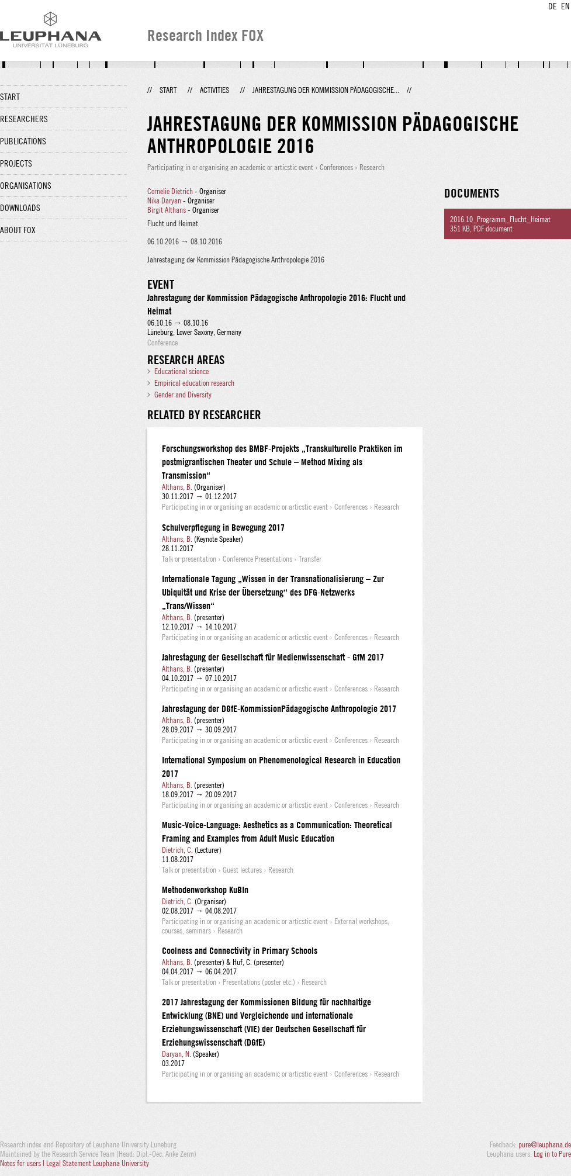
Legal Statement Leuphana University (97, 1163)
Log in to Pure (552, 1153)
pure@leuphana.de (544, 1144)
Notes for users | (23, 1163)
